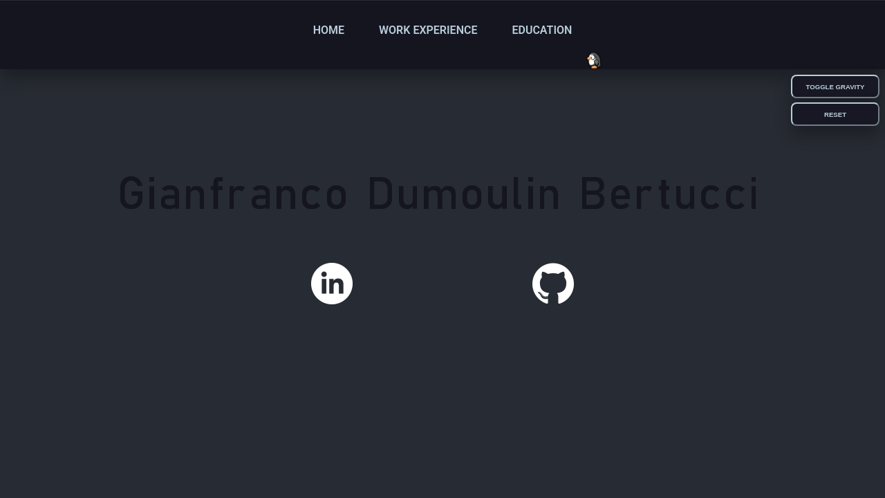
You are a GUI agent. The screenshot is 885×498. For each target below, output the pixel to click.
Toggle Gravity (835, 87)
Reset (835, 114)
